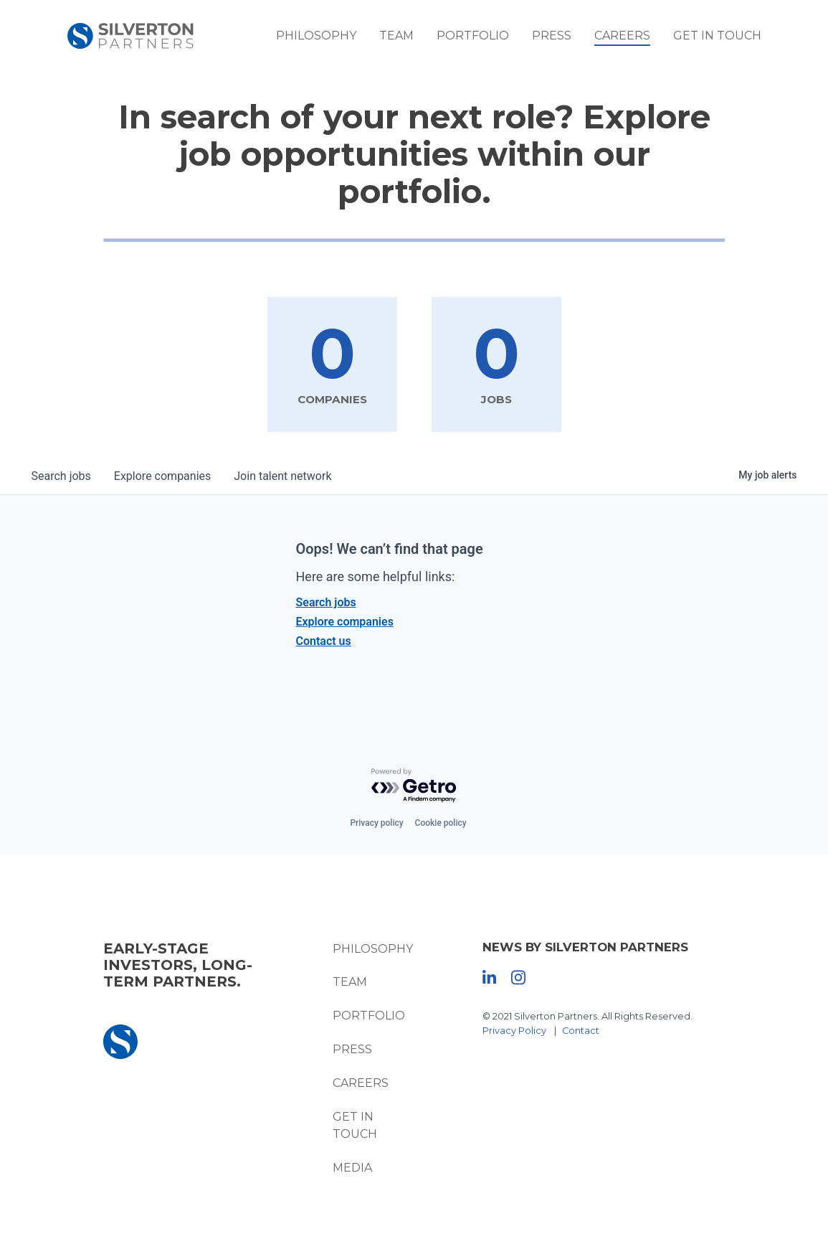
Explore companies (345, 621)
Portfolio (473, 35)
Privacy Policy (514, 1030)
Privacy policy (376, 823)
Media (352, 1167)
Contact (580, 1030)
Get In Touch (717, 35)
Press (551, 35)
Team (396, 35)
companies (162, 476)
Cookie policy (441, 823)
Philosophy (316, 35)
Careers (622, 35)
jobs (61, 476)
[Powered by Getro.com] (414, 786)
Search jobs (326, 602)
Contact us (323, 641)
